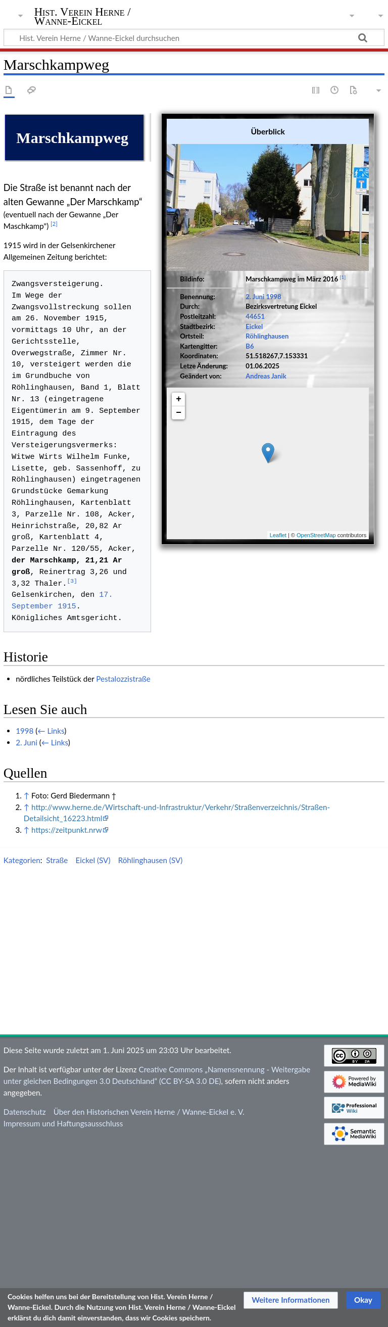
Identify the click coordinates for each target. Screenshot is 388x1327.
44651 (255, 309)
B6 (250, 339)
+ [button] (178, 392)
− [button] (178, 405)
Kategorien (22, 1038)
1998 (273, 289)
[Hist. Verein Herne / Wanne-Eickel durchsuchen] (194, 37)
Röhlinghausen (267, 328)
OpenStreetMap (316, 528)
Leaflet (278, 528)
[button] (291, 1300)
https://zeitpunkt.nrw (66, 1008)
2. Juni (255, 289)
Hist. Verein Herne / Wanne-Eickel (82, 17)
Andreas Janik (266, 368)
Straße (57, 1038)
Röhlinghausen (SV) (150, 1038)
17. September (129, 785)
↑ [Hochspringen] (26, 973)
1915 (173, 785)
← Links (50, 909)
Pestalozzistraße (123, 856)
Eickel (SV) (93, 1038)
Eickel (254, 318)
